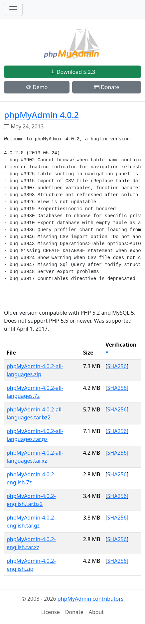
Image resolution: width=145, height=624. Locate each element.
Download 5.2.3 (72, 72)
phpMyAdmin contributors (91, 598)
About (96, 612)
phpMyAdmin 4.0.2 (41, 114)
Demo (37, 87)
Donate (106, 87)
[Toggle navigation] (13, 9)
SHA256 (117, 366)
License (50, 612)
